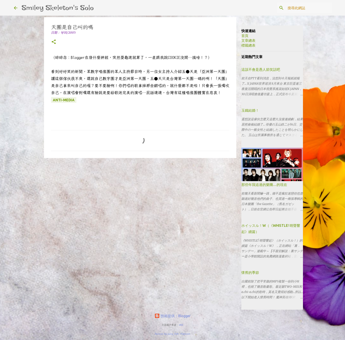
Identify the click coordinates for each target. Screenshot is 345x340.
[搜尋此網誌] (309, 8)
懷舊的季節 (250, 273)
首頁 (244, 35)
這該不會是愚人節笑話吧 (260, 69)
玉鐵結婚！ (250, 110)
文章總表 (248, 40)
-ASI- (181, 325)
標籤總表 (248, 45)
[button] (53, 42)
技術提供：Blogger (172, 316)
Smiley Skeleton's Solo (58, 8)
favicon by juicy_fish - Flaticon (172, 334)
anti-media (64, 100)
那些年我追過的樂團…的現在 (264, 185)
